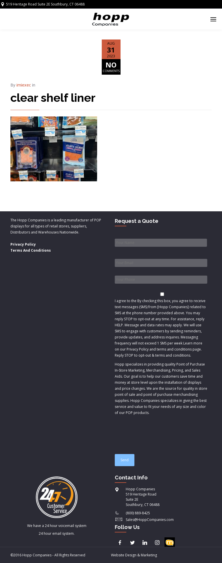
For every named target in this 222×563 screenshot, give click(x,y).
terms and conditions (172, 355)
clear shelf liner (52, 97)
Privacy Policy (23, 244)
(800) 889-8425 (138, 513)
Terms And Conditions (30, 250)
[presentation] (159, 432)
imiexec (23, 85)
